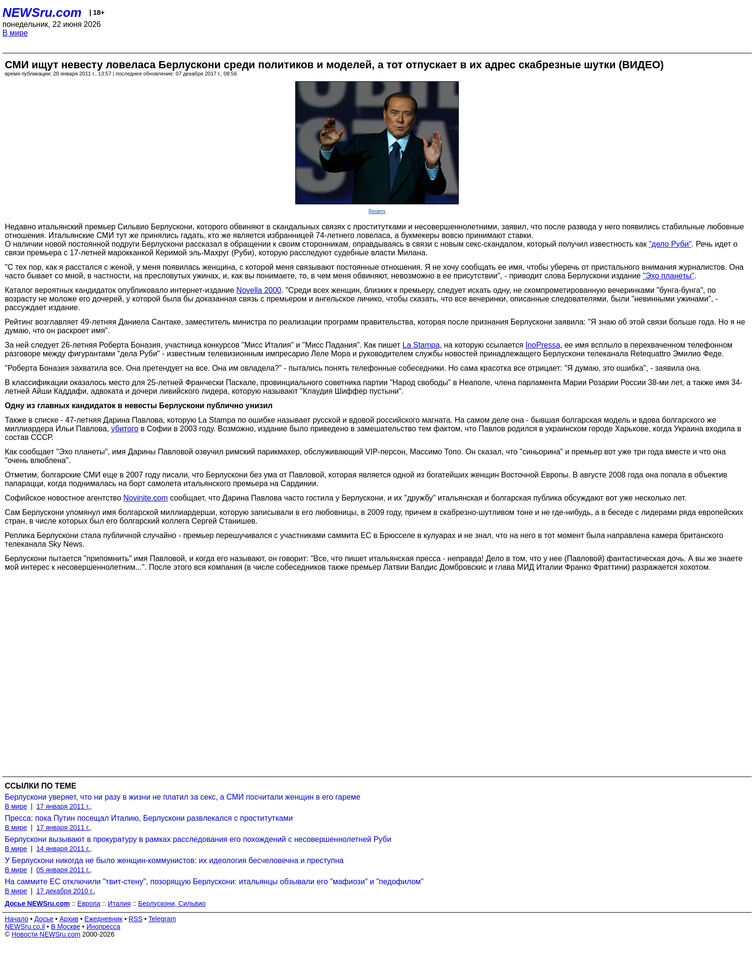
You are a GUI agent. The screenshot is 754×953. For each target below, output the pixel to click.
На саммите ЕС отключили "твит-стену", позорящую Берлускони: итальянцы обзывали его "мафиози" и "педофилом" (214, 882)
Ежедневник (104, 919)
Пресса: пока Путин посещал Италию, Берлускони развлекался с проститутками (149, 818)
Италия (119, 903)
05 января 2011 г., (63, 870)
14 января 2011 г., (63, 849)
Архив (69, 919)
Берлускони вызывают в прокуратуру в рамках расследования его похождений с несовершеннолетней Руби (198, 839)
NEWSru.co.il (25, 926)
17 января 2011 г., (63, 806)
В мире (15, 33)
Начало (16, 919)
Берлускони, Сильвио (171, 903)
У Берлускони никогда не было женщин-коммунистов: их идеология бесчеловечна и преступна (174, 860)
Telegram (162, 919)
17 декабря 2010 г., (65, 891)
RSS (135, 919)
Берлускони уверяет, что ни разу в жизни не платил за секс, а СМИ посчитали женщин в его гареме (182, 797)
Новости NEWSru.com (46, 934)
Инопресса (104, 926)
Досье (43, 919)
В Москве (65, 926)
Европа (89, 903)
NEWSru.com (42, 12)
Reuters (376, 211)
